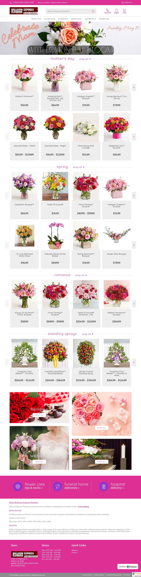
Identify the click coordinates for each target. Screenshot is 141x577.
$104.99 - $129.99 (86, 321)
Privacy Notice (99, 575)
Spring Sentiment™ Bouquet (85, 255)
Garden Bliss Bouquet (116, 254)
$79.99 (116, 105)
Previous (7, 87)
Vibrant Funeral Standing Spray (86, 372)
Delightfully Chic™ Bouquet (117, 147)
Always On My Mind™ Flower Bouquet (24, 314)
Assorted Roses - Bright (55, 146)
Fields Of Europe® (55, 204)
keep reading (83, 507)
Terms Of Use (87, 575)
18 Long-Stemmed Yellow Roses (24, 255)
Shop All (84, 58)
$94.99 (24, 262)
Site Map (127, 575)
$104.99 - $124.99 (24, 380)
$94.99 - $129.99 (24, 154)
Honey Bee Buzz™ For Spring (117, 97)
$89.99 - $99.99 (86, 213)
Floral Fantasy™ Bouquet (86, 205)
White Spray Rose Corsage (86, 147)
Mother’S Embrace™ (24, 96)
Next (134, 87)
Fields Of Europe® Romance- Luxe (86, 314)
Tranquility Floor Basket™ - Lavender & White (117, 373)
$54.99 (86, 154)
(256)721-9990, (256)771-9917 (23, 2)
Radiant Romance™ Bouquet (117, 314)
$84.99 (24, 105)
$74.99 (86, 105)
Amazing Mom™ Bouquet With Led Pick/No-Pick (55, 98)
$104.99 (116, 321)
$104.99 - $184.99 (55, 380)
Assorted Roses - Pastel (24, 146)
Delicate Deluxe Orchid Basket (55, 255)
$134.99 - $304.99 (86, 380)
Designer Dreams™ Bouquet (85, 97)
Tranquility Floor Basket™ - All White (24, 372)
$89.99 (55, 262)
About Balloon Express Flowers (23, 502)
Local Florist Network (114, 575)
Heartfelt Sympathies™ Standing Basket (55, 372)
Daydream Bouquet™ (24, 204)
